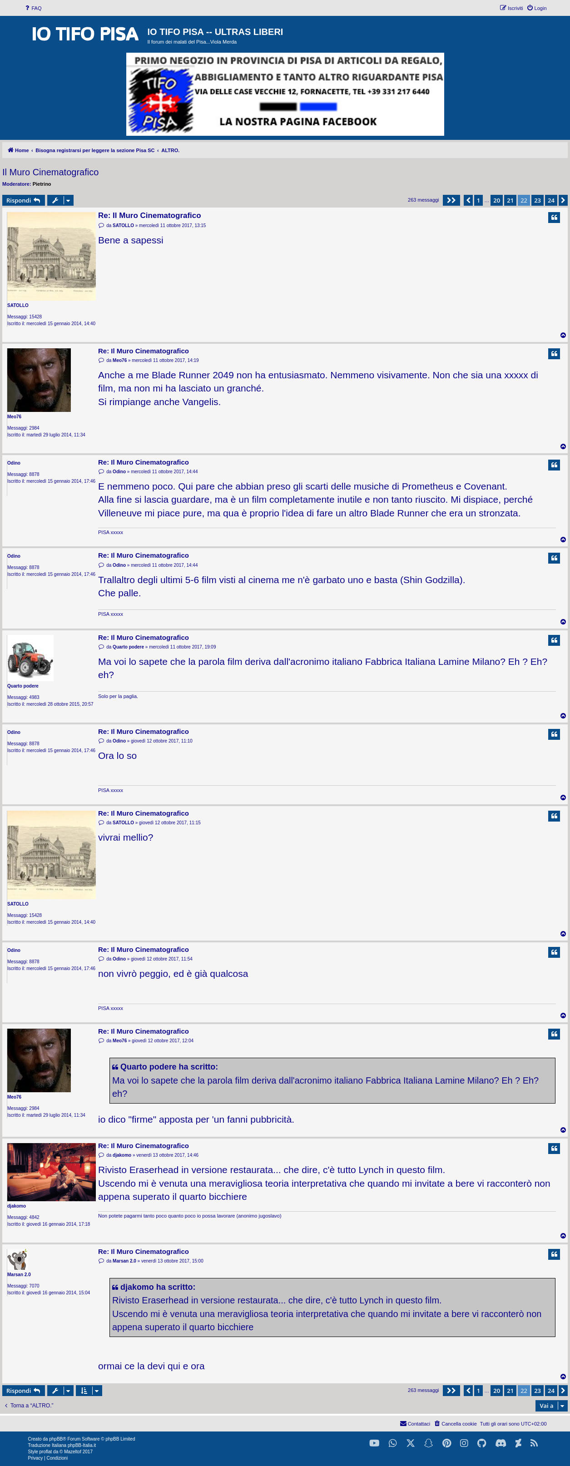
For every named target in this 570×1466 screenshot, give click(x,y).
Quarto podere (23, 685)
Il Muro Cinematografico (50, 172)
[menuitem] (33, 8)
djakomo (16, 1206)
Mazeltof (72, 1451)
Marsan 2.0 (19, 1274)
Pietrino (42, 184)
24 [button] (551, 200)
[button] (451, 200)
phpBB (56, 1438)
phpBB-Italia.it (82, 1445)
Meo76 (14, 416)
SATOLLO (18, 305)
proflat (46, 1451)
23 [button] (537, 200)
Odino (13, 463)
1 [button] (478, 200)
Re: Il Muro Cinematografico (149, 215)
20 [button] (496, 200)
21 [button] (510, 200)
